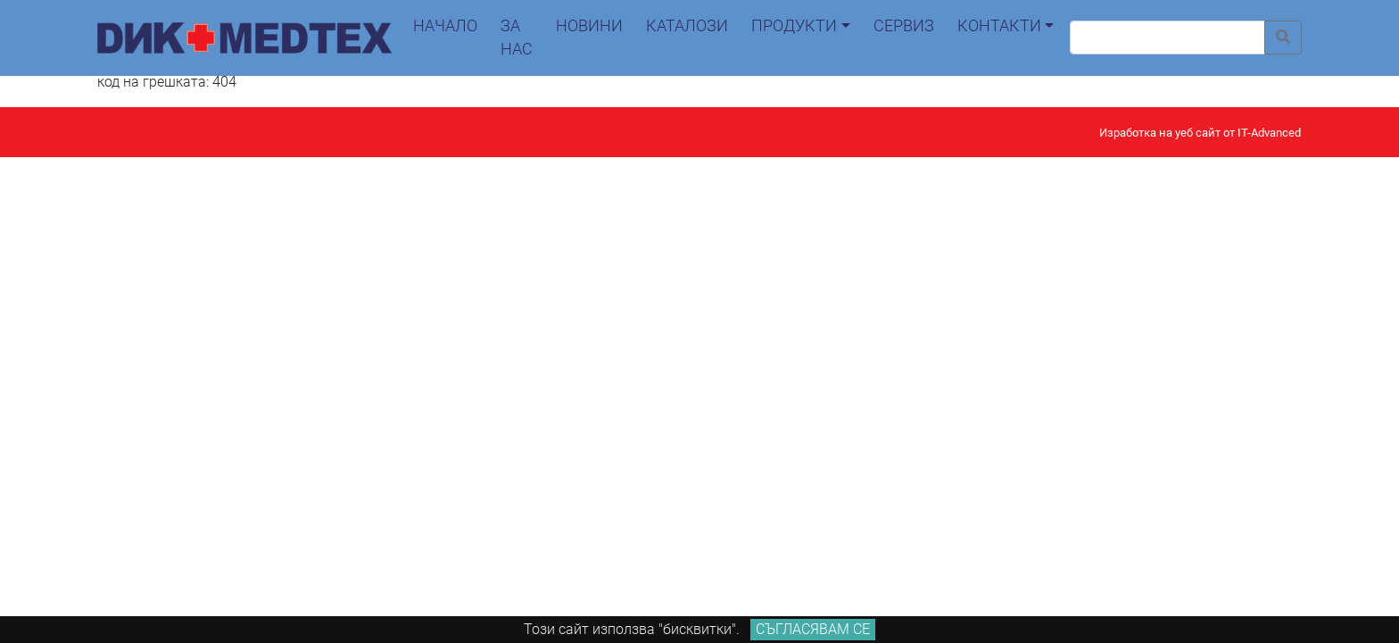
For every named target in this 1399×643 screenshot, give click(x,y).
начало (445, 26)
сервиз (903, 26)
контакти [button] (999, 26)
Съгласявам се (813, 629)
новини (589, 26)
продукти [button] (794, 26)
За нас (517, 37)
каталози (687, 26)
